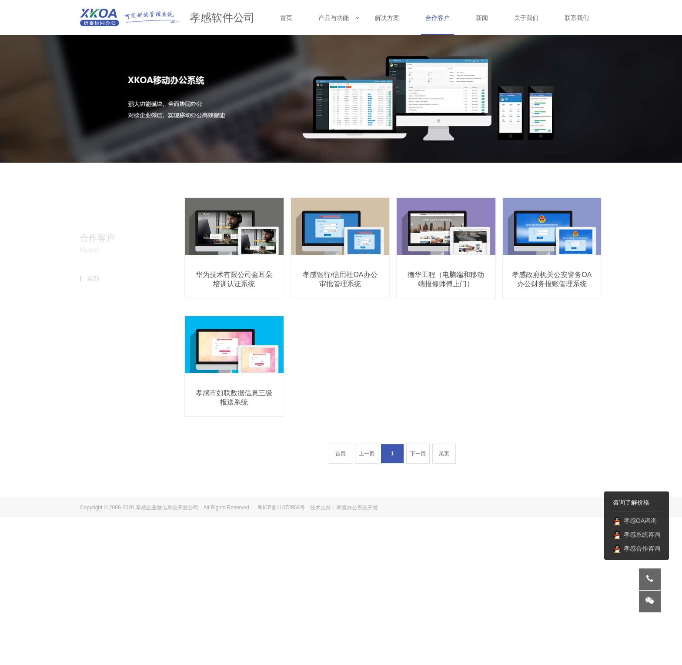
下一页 (418, 469)
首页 (340, 469)
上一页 (366, 469)
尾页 (444, 469)
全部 (93, 243)
